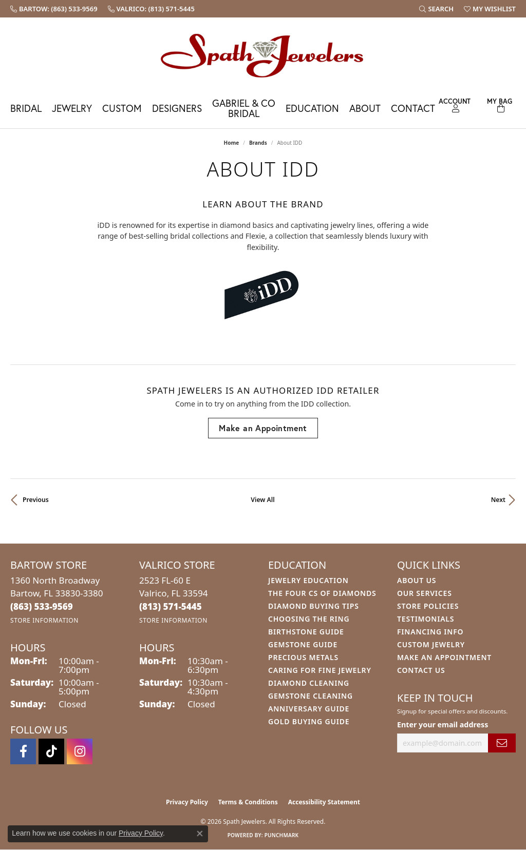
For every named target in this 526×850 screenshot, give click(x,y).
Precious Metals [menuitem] (303, 657)
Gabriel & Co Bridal (243, 107)
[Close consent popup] (200, 833)
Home (231, 142)
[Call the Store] (41, 606)
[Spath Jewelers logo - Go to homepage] (263, 55)
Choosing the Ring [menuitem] (308, 619)
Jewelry (72, 108)
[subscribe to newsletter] (502, 742)
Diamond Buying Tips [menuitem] (313, 606)
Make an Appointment (263, 427)
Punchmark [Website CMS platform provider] (282, 835)
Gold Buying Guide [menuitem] (308, 721)
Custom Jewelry (431, 644)
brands (258, 142)
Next (498, 499)
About (365, 108)
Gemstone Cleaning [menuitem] (310, 696)
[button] (436, 8)
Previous (36, 499)
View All (262, 499)
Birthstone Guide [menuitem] (306, 631)
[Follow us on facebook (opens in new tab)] (23, 751)
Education (312, 108)
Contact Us (421, 670)
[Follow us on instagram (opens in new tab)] (79, 751)
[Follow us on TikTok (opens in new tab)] (51, 751)
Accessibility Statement (324, 802)
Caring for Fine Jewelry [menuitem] (319, 670)
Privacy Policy (187, 802)
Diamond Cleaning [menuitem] (308, 683)
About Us (416, 580)
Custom (122, 108)
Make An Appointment (444, 657)
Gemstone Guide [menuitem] (302, 644)
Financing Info (430, 631)
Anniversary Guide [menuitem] (308, 708)
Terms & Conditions (248, 802)
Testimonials (425, 619)
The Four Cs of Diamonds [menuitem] (322, 593)
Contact (413, 108)
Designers (177, 108)
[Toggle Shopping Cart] (500, 104)
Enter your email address (442, 724)
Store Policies (428, 606)
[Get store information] (44, 620)
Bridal (26, 108)
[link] (54, 8)
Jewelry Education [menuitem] (308, 580)
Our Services (424, 593)
